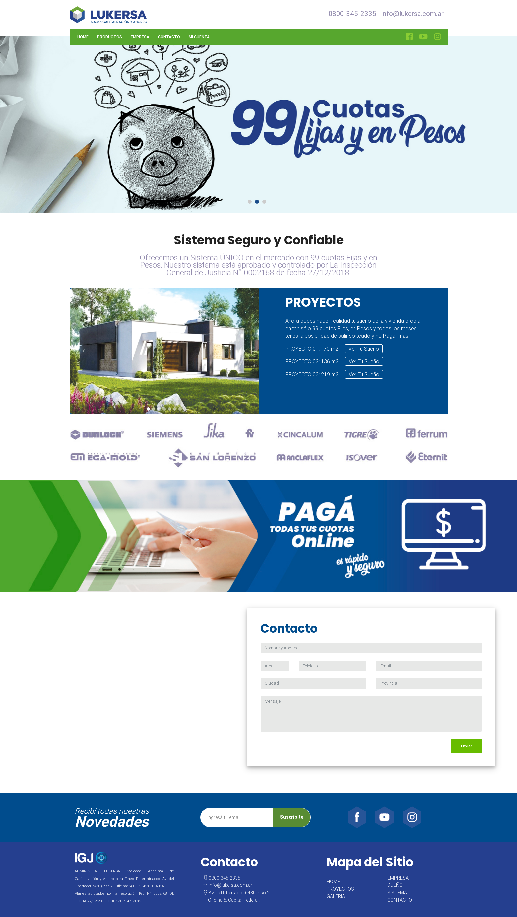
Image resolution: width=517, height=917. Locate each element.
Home (83, 37)
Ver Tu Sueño (363, 348)
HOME (333, 881)
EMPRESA (398, 878)
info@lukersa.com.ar (412, 13)
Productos (109, 37)
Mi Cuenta (199, 37)
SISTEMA (397, 893)
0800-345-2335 (352, 13)
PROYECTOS (340, 889)
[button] (84, 351)
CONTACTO (399, 900)
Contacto (169, 37)
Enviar (466, 746)
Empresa (140, 37)
